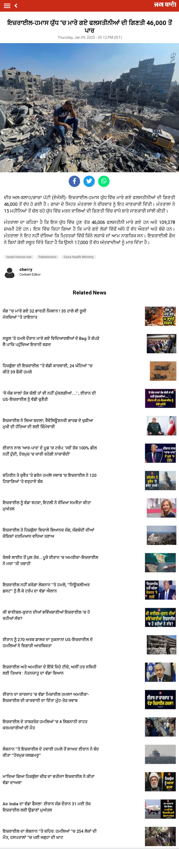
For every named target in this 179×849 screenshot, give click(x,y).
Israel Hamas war (19, 257)
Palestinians (48, 257)
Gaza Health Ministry (79, 257)
